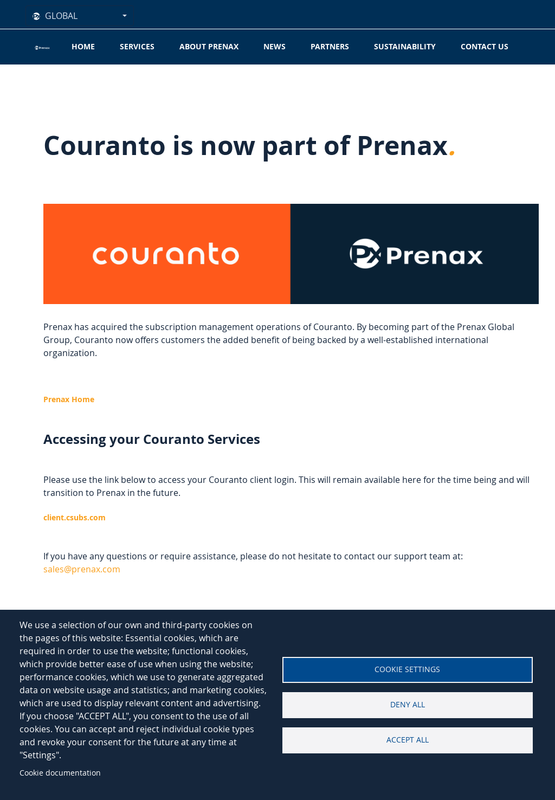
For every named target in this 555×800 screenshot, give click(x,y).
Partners (330, 46)
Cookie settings (407, 669)
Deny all (407, 704)
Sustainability (405, 46)
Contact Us (484, 46)
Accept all (407, 740)
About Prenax (208, 46)
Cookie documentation (60, 772)
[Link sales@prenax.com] (81, 569)
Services (137, 46)
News (274, 46)
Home (83, 46)
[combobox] (79, 15)
